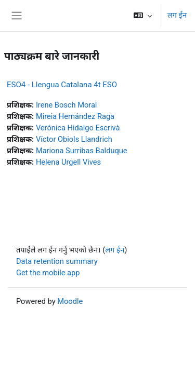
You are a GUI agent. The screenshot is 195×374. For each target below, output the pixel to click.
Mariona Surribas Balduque (81, 150)
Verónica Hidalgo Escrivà (78, 127)
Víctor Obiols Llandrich (74, 139)
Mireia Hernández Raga (75, 116)
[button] (143, 15)
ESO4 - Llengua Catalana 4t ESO (62, 84)
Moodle (70, 301)
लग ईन (177, 15)
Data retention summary (57, 261)
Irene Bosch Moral (66, 105)
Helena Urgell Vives (68, 162)
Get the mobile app (48, 272)
